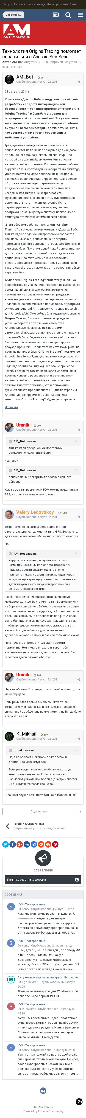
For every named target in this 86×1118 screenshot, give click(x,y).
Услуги (7, 4)
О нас (73, 4)
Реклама (19, 4)
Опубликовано (37, 81)
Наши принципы (57, 4)
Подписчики (39, 811)
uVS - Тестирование (31, 904)
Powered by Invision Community (43, 1111)
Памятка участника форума (26, 879)
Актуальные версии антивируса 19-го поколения (49, 977)
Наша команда (36, 4)
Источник (11, 407)
